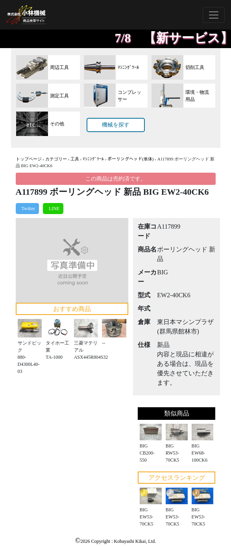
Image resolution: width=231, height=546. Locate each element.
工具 (74, 159)
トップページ (29, 159)
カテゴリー (56, 159)
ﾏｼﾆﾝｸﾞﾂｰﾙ (93, 159)
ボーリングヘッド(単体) (130, 159)
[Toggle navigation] (214, 15)
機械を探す (115, 125)
